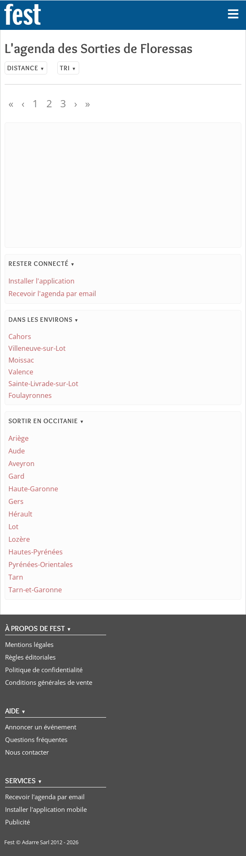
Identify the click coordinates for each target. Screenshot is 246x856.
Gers (16, 501)
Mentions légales (29, 644)
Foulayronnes (30, 395)
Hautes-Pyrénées (35, 552)
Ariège (18, 438)
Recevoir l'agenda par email (52, 293)
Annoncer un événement (40, 727)
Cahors (19, 336)
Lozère (19, 539)
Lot (13, 526)
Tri (68, 68)
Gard (16, 476)
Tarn (15, 577)
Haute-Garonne (33, 488)
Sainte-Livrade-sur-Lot (43, 383)
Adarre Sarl (35, 842)
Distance (26, 68)
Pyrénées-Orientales (40, 564)
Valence (20, 371)
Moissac (21, 360)
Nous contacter (27, 752)
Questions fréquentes (36, 739)
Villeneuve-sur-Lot (37, 348)
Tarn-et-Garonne (35, 589)
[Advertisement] (123, 185)
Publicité (17, 822)
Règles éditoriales (30, 657)
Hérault (20, 514)
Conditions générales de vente (48, 682)
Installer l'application (41, 281)
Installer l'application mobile (46, 809)
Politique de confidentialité (44, 669)
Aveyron (21, 463)
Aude (16, 451)
